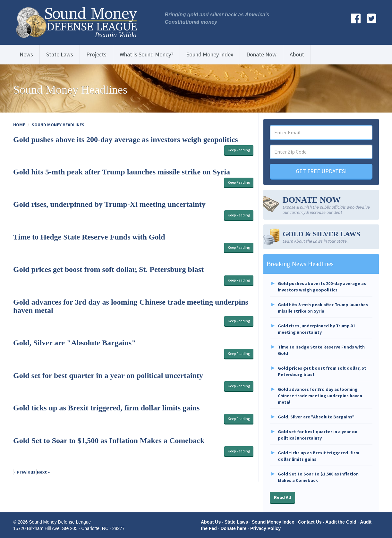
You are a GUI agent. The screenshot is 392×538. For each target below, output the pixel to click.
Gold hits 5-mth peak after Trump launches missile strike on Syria (121, 172)
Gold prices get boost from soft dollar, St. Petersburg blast (108, 269)
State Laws (59, 54)
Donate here (233, 528)
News (26, 54)
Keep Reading (239, 149)
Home (19, 125)
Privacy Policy (265, 528)
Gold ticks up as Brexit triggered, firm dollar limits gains (106, 408)
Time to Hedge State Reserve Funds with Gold (89, 237)
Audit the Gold (340, 522)
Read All (282, 497)
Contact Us (310, 522)
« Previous (24, 472)
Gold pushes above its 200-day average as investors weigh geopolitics (125, 139)
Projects (96, 54)
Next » (43, 472)
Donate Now (261, 54)
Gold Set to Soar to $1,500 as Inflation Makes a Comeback (108, 440)
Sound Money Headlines (58, 125)
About (297, 54)
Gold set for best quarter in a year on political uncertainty (108, 375)
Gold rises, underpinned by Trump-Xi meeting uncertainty (109, 204)
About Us (211, 522)
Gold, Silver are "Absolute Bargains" (74, 343)
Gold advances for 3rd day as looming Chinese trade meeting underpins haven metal (320, 395)
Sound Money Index (209, 54)
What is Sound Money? (146, 54)
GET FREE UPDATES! (321, 171)
